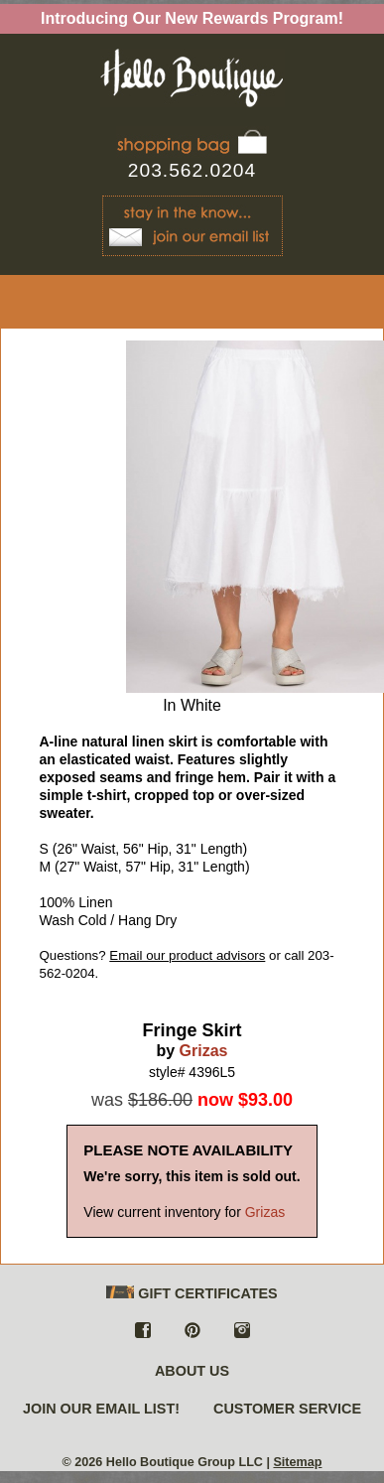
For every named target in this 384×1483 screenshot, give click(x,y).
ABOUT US (192, 1371)
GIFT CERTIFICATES (191, 1293)
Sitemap (297, 1462)
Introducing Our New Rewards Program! (192, 18)
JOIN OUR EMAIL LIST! (101, 1408)
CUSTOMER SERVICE (287, 1408)
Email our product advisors (187, 955)
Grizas (204, 1050)
